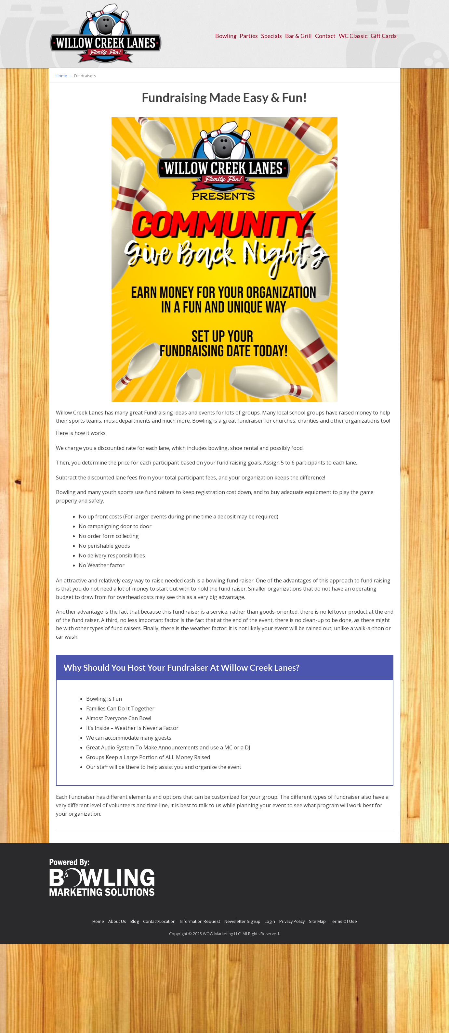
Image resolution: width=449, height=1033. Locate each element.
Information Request (200, 921)
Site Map (317, 921)
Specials (271, 35)
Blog (134, 921)
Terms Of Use (343, 921)
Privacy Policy (292, 921)
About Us (117, 921)
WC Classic (353, 35)
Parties (249, 35)
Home (98, 921)
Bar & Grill (298, 35)
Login (270, 921)
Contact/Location (159, 921)
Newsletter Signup (242, 921)
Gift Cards (384, 35)
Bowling (225, 35)
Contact (325, 35)
